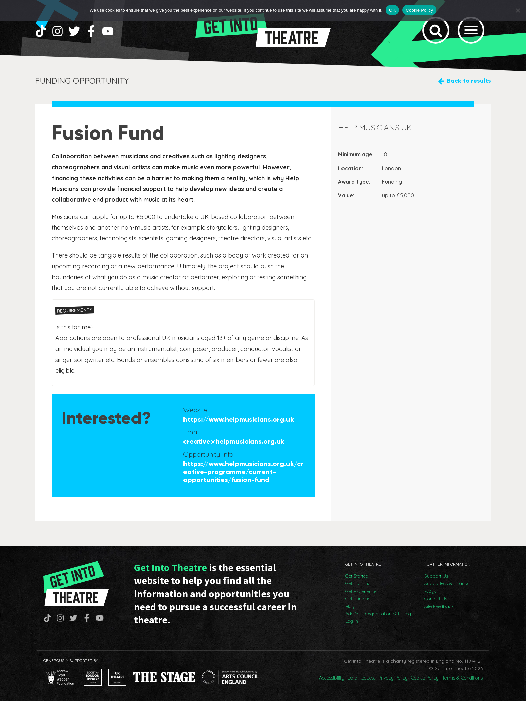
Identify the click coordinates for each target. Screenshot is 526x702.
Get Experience (360, 593)
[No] (517, 10)
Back (469, 82)
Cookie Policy (425, 679)
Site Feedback (439, 607)
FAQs (430, 593)
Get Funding (358, 600)
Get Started (356, 577)
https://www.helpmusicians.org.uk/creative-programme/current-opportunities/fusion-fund (243, 473)
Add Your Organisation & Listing (378, 615)
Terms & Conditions (462, 679)
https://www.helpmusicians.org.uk (238, 421)
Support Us (436, 577)
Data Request (361, 679)
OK (392, 10)
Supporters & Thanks (446, 585)
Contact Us (435, 600)
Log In (351, 622)
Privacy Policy (393, 679)
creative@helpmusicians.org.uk (233, 443)
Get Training (358, 585)
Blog (349, 607)
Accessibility (331, 679)
